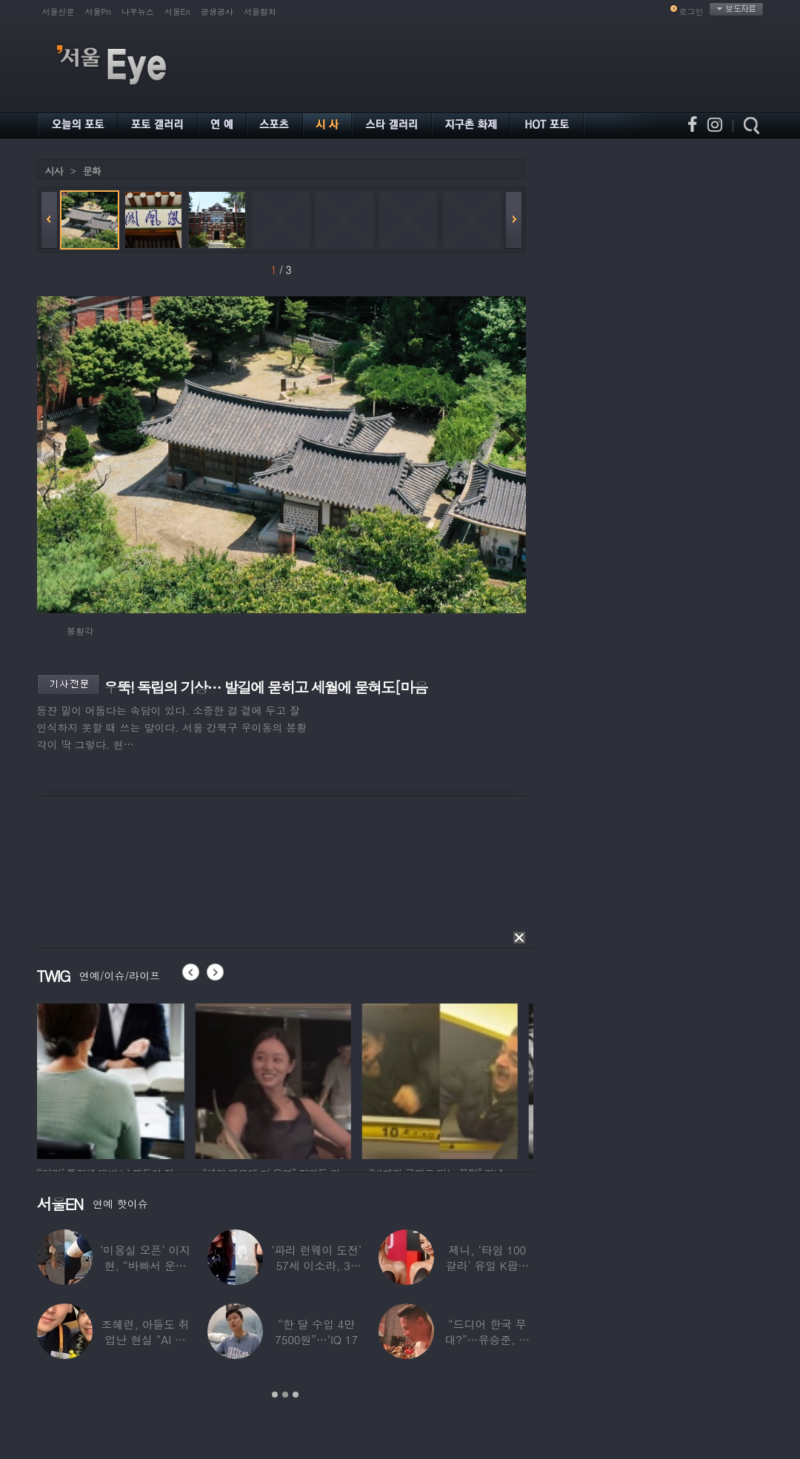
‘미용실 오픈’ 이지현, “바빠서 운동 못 (145, 1265)
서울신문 (58, 11)
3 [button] (296, 1395)
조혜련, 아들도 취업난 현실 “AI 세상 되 (145, 1339)
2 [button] (285, 1395)
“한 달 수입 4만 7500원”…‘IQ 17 (316, 1331)
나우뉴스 (137, 11)
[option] (115, 1079)
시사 (54, 171)
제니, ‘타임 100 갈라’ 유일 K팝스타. (487, 1265)
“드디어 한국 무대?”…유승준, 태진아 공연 (487, 1339)
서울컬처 (260, 11)
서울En (177, 11)
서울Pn (98, 11)
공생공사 (217, 11)
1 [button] (275, 1395)
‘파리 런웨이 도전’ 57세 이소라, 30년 (316, 1265)
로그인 (691, 11)
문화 (92, 171)
